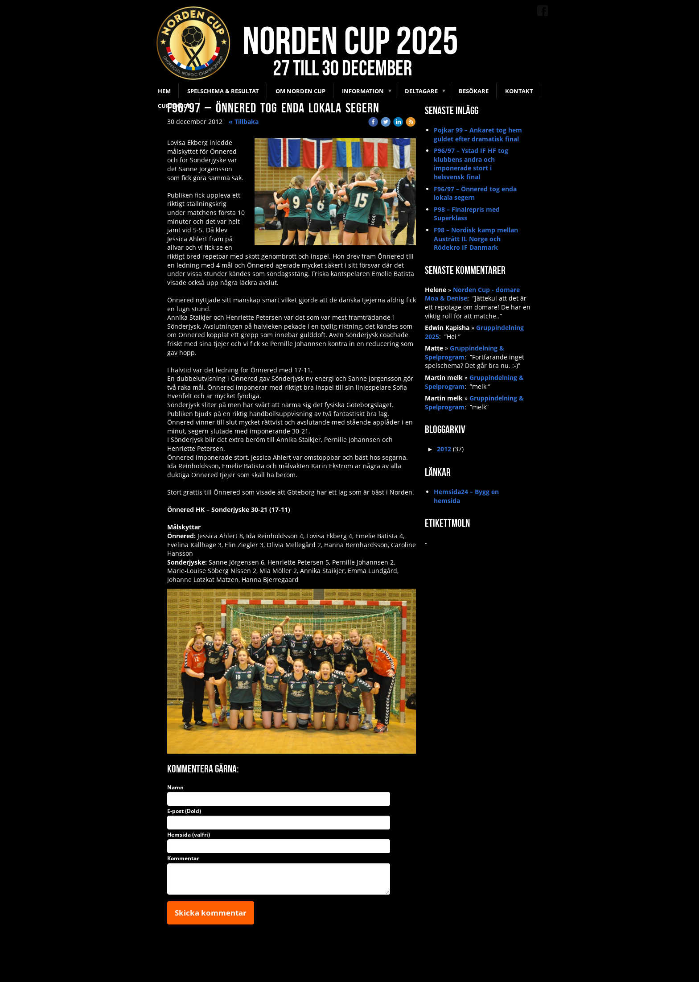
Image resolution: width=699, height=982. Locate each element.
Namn (175, 787)
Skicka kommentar (211, 913)
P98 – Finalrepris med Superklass (467, 214)
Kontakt (519, 91)
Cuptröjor (175, 106)
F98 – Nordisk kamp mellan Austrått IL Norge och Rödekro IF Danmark (476, 239)
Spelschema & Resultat (223, 91)
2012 (444, 449)
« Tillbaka (244, 121)
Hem (164, 91)
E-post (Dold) (184, 811)
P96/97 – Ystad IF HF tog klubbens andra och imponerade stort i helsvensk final (471, 163)
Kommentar (183, 858)
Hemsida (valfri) (188, 835)
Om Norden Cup (300, 91)
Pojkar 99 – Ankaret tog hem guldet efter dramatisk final (478, 134)
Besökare (474, 91)
